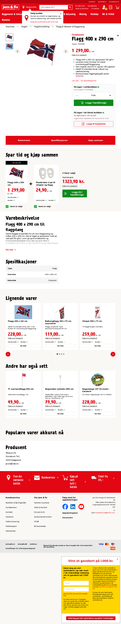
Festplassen (78, 35)
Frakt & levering (12, 579)
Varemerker (11, 588)
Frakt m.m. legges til (79, 55)
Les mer (75, 81)
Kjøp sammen (95, 140)
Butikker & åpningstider (16, 560)
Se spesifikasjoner (88, 81)
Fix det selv (80, 6)
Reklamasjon (11, 584)
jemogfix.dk (22, 601)
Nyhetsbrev (102, 1)
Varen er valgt (16, 206)
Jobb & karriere (81, 9)
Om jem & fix (39, 569)
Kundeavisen (11, 565)
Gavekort (92, 1)
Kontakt (9, 569)
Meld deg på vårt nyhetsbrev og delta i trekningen (91, 618)
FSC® (36, 579)
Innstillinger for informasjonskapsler (20, 606)
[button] (57, 354)
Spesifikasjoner (59, 140)
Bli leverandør (40, 584)
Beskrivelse (24, 140)
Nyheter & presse (41, 560)
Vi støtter (95, 9)
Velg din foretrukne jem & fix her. (44, 22)
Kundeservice (114, 1)
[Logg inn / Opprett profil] (104, 7)
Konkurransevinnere (43, 574)
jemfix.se (33, 601)
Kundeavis (92, 6)
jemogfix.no (10, 601)
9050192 (80, 76)
